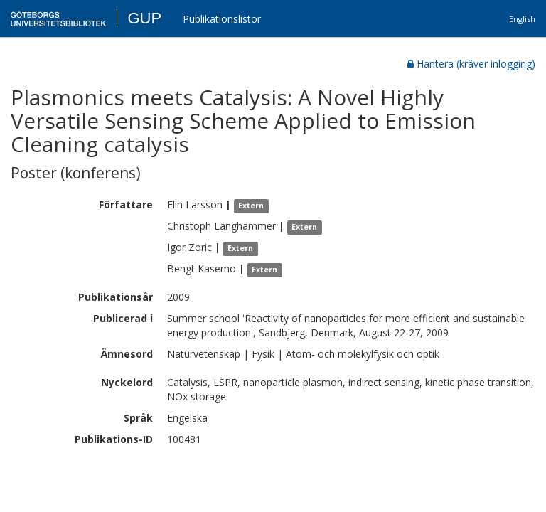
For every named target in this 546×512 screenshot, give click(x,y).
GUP (144, 18)
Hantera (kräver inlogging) (471, 63)
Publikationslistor (222, 19)
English (522, 19)
